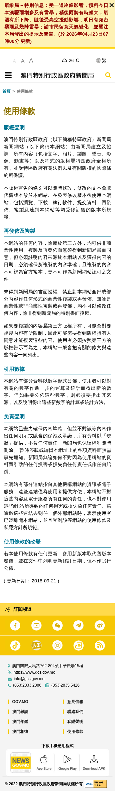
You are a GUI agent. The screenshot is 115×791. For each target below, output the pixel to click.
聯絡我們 (75, 712)
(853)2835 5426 (65, 685)
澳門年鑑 (20, 721)
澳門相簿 (20, 731)
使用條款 (75, 731)
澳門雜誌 (20, 712)
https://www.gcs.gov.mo (34, 672)
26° (74, 60)
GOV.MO (20, 702)
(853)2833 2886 (27, 685)
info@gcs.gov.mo (29, 679)
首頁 (6, 91)
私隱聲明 (75, 721)
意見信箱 (75, 702)
